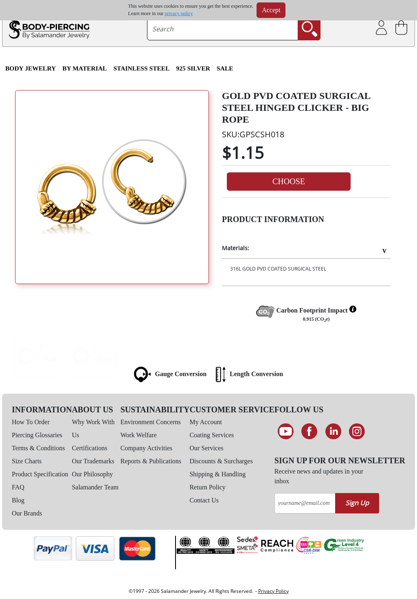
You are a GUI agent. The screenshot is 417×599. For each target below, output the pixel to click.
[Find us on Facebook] (309, 431)
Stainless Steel (141, 68)
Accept (271, 10)
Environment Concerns (151, 421)
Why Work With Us (93, 428)
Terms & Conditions (38, 448)
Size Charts (27, 461)
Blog (18, 500)
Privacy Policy (273, 591)
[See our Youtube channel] (285, 431)
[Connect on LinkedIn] (333, 431)
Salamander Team (95, 487)
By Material (84, 68)
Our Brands (27, 513)
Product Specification (40, 474)
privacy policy (179, 13)
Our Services (206, 448)
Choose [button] (288, 181)
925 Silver (193, 68)
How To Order (31, 421)
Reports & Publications (151, 461)
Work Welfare (139, 435)
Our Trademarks (93, 461)
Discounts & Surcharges (220, 461)
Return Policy (207, 487)
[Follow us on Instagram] (357, 431)
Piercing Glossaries (37, 435)
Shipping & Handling (217, 474)
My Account (205, 421)
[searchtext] (222, 29)
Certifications (89, 448)
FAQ (18, 487)
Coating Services (211, 435)
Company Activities (147, 448)
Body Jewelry (30, 68)
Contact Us (204, 500)
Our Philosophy (92, 474)
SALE (225, 68)
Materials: (235, 248)
